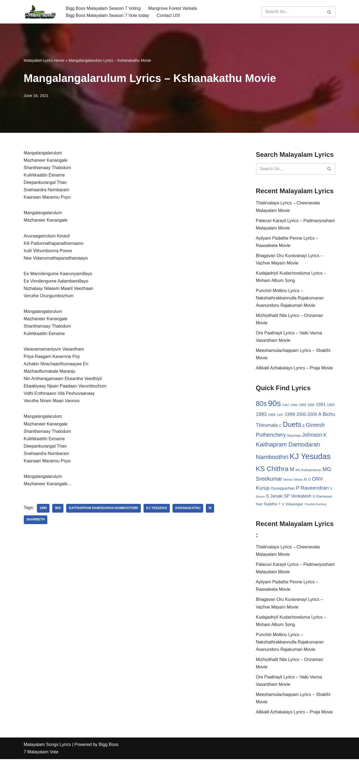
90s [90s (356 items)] (274, 404)
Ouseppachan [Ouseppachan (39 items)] (283, 489)
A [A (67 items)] (320, 415)
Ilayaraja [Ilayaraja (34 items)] (294, 436)
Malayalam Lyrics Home (44, 60)
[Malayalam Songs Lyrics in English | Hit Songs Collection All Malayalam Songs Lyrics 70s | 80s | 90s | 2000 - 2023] (40, 12)
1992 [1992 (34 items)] (331, 406)
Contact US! (168, 15)
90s (58, 510)
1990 (43, 510)
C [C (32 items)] (280, 426)
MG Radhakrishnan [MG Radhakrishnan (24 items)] (309, 470)
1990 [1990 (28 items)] (311, 406)
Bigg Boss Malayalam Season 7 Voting (103, 8)
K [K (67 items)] (325, 436)
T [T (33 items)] (279, 505)
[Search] (292, 11)
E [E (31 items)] (303, 426)
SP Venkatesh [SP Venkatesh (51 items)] (297, 497)
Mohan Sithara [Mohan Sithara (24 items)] (293, 480)
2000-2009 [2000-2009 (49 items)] (306, 415)
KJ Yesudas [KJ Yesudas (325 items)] (310, 457)
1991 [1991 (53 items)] (321, 405)
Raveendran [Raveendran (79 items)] (314, 489)
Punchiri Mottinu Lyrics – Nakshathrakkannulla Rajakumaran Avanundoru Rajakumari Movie (290, 298)
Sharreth (36, 521)
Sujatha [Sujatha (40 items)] (270, 505)
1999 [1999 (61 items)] (290, 415)
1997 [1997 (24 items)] (280, 415)
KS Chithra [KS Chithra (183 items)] (272, 469)
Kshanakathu (188, 510)
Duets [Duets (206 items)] (292, 425)
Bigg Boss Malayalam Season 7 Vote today (108, 15)
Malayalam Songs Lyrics (47, 746)
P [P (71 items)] (297, 489)
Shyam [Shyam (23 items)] (260, 497)
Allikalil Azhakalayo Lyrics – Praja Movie (294, 368)
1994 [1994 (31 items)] (272, 415)
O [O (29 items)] (309, 481)
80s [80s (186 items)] (261, 404)
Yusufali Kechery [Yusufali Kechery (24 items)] (315, 505)
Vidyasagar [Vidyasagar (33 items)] (294, 505)
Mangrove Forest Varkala (172, 8)
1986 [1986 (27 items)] (293, 405)
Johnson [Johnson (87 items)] (312, 436)
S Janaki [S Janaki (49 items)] (274, 497)
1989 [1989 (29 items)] (302, 406)
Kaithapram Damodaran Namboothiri (103, 510)
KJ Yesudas (157, 510)
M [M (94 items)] (292, 470)
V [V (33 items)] (283, 505)
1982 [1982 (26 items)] (285, 405)
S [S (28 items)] (331, 490)
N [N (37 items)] (305, 480)
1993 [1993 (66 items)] (261, 415)
